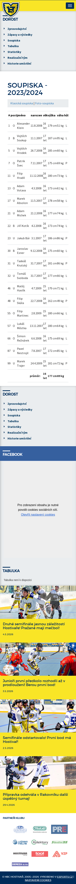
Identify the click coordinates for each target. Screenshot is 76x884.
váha (60, 115)
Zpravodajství (17, 29)
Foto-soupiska (44, 103)
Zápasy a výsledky (20, 34)
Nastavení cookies (38, 880)
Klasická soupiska (21, 103)
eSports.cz (65, 876)
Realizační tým (18, 57)
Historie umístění (19, 63)
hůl (66, 115)
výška (51, 115)
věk (45, 115)
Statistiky (14, 52)
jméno (21, 115)
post (14, 115)
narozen (36, 115)
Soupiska (14, 40)
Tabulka (13, 46)
